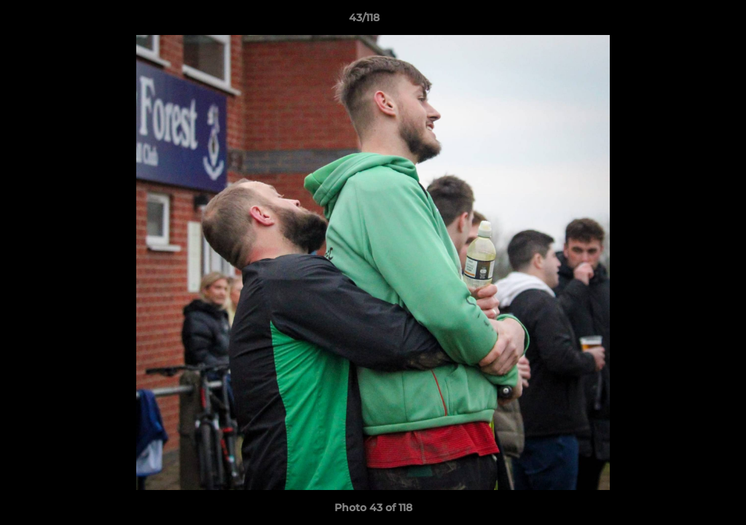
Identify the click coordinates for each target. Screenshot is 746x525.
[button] (685, 21)
